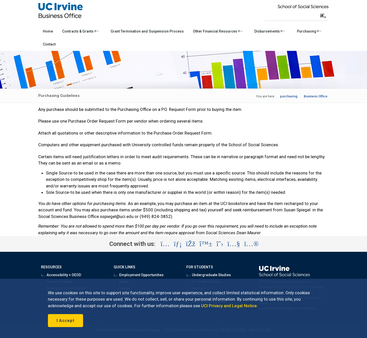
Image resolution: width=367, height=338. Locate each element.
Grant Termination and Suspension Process (147, 31)
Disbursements (269, 31)
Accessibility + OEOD (61, 275)
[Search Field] (297, 15)
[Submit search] (323, 15)
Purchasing (309, 31)
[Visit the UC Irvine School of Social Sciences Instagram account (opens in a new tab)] (165, 244)
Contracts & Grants (80, 31)
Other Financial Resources (218, 31)
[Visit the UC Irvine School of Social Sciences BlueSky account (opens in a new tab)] (206, 244)
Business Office (315, 96)
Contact (49, 44)
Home (48, 31)
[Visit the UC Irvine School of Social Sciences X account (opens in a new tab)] (219, 244)
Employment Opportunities (139, 275)
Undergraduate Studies (208, 275)
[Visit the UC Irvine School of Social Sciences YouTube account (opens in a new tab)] (233, 244)
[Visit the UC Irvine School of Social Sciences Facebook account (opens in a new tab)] (190, 244)
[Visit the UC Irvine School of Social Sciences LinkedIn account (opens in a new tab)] (178, 244)
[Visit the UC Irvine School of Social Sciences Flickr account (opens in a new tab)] (251, 244)
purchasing (288, 96)
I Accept (65, 320)
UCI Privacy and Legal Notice (229, 305)
